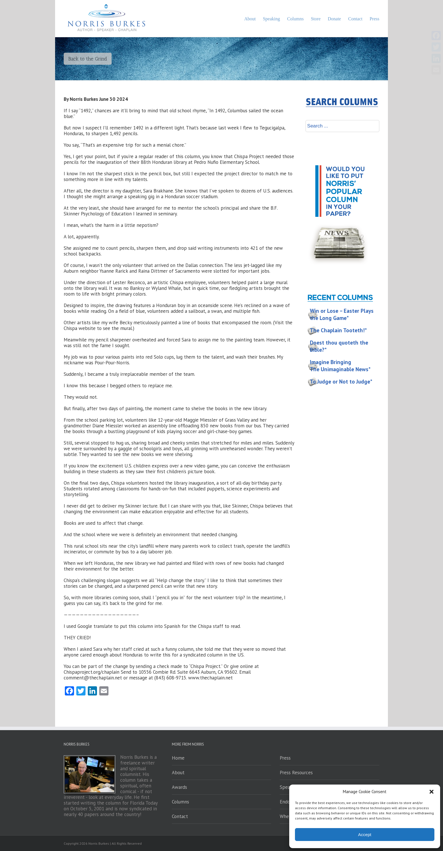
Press (285, 758)
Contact (180, 816)
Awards (179, 787)
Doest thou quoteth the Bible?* (339, 346)
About (178, 772)
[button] (431, 792)
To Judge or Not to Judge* (341, 381)
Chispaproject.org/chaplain (91, 672)
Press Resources (296, 772)
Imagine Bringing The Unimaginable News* (340, 366)
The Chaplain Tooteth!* (338, 330)
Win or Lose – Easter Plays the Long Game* (342, 314)
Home (178, 758)
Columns (180, 802)
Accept (364, 834)
